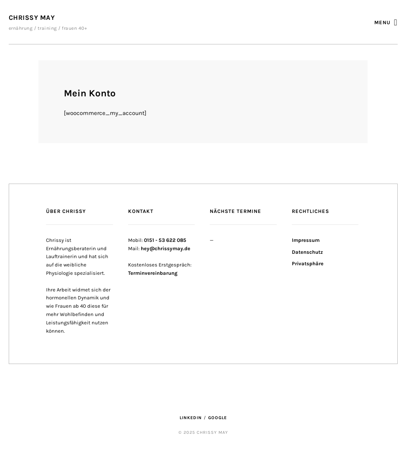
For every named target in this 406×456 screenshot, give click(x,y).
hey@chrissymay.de (165, 248)
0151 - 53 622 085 (165, 240)
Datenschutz (307, 252)
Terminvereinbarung (153, 273)
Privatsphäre (308, 263)
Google (217, 417)
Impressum (306, 240)
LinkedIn (191, 417)
